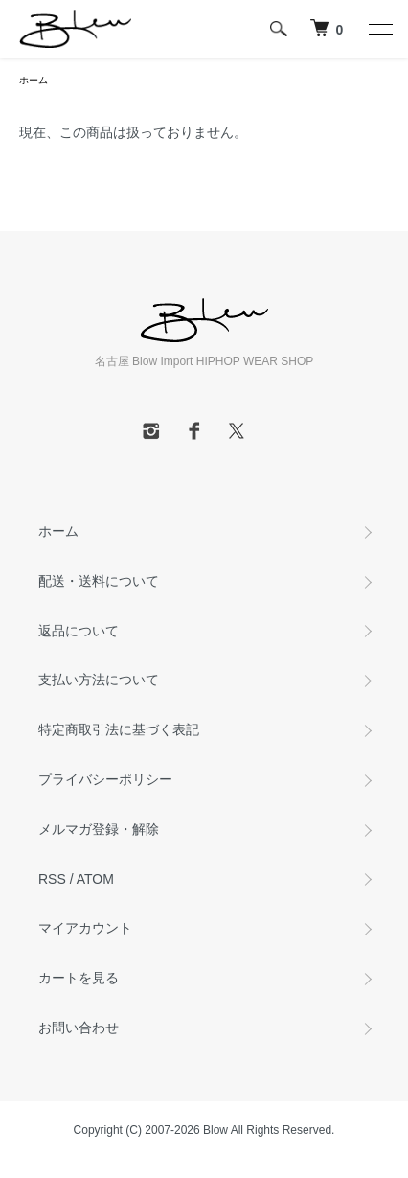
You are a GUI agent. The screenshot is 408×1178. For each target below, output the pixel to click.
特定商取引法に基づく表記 (118, 729)
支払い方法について (98, 679)
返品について (78, 630)
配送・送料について (98, 581)
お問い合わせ (78, 1027)
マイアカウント (85, 927)
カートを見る (78, 977)
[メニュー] (379, 29)
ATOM (95, 879)
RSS (52, 879)
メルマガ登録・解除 (98, 829)
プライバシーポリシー (105, 779)
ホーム (33, 80)
